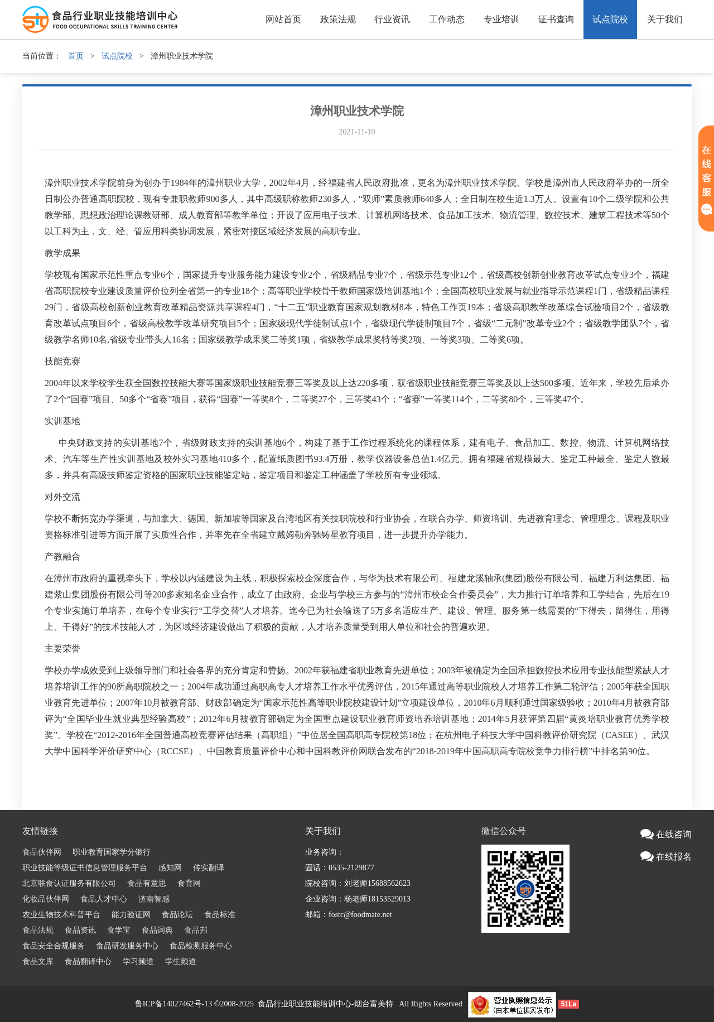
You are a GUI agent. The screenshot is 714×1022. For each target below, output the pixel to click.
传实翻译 (208, 868)
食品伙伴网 (41, 852)
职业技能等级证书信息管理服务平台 (84, 868)
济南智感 (154, 899)
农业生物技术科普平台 (61, 914)
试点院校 (610, 19)
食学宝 (119, 930)
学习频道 (138, 961)
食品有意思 (146, 883)
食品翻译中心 (88, 961)
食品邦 (196, 930)
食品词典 (157, 930)
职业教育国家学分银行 (112, 852)
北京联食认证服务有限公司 (69, 883)
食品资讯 (80, 930)
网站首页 (283, 19)
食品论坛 (177, 914)
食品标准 (219, 914)
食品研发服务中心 (127, 946)
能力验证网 (131, 914)
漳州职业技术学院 (357, 111)
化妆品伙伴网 (45, 899)
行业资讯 (392, 19)
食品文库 (38, 961)
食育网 (189, 883)
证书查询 (556, 19)
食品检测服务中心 (201, 946)
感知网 (170, 868)
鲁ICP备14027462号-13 (173, 1004)
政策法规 (338, 19)
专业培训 (501, 19)
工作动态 (447, 19)
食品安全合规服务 (53, 946)
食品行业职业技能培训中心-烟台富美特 (325, 1004)
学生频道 (180, 961)
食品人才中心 (103, 899)
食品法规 (38, 930)
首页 (76, 56)
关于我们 (665, 19)
